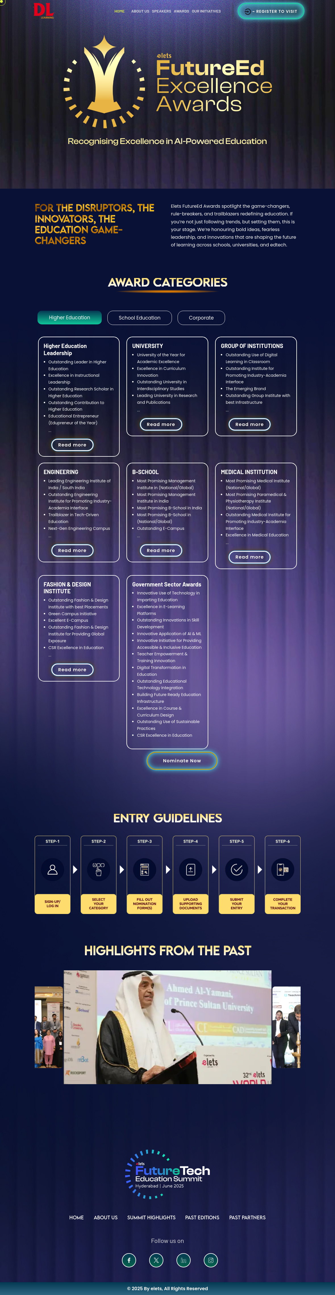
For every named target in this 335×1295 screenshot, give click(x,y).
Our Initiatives (206, 11)
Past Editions (202, 1217)
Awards (181, 11)
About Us (140, 11)
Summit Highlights (151, 1217)
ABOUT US (106, 1217)
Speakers (161, 11)
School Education (140, 317)
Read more (72, 445)
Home (120, 11)
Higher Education (69, 317)
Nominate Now (182, 760)
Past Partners (247, 1217)
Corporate (201, 317)
